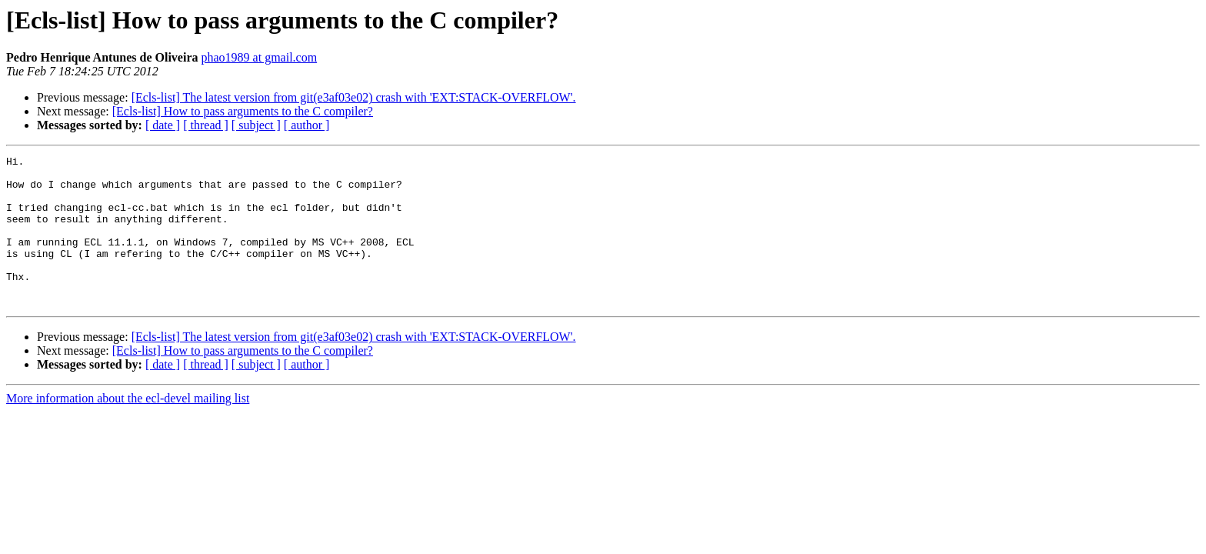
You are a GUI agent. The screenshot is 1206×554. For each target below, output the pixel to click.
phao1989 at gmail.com (259, 57)
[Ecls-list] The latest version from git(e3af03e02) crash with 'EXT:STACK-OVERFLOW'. (354, 97)
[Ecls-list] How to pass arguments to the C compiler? (242, 111)
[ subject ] (256, 125)
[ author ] (307, 125)
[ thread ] (205, 125)
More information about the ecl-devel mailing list (127, 428)
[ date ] (162, 125)
